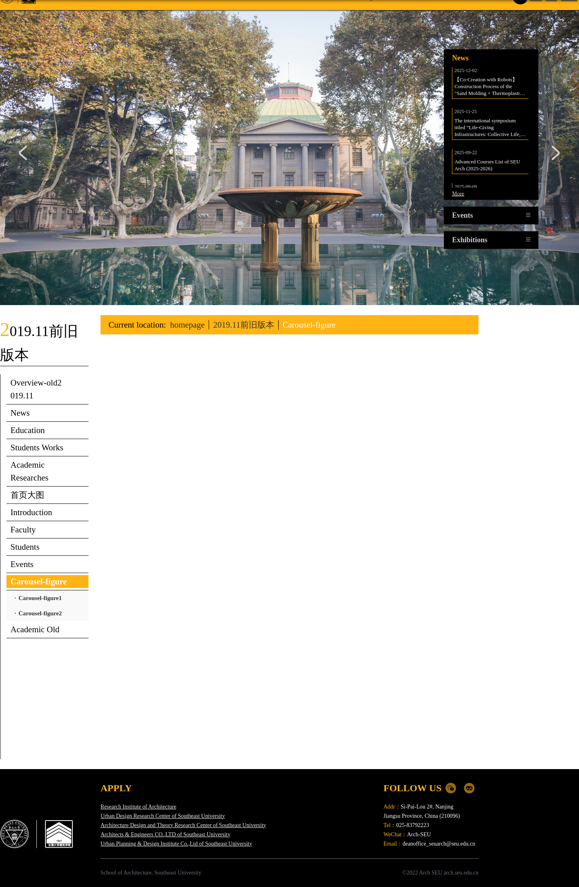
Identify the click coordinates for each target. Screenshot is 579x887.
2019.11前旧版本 (243, 325)
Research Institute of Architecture (139, 807)
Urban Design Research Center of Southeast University (163, 816)
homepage (187, 325)
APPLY (116, 788)
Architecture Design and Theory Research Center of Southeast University (183, 825)
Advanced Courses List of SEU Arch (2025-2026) (487, 164)
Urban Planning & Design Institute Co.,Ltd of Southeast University (176, 844)
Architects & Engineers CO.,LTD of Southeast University (165, 834)
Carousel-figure (309, 325)
